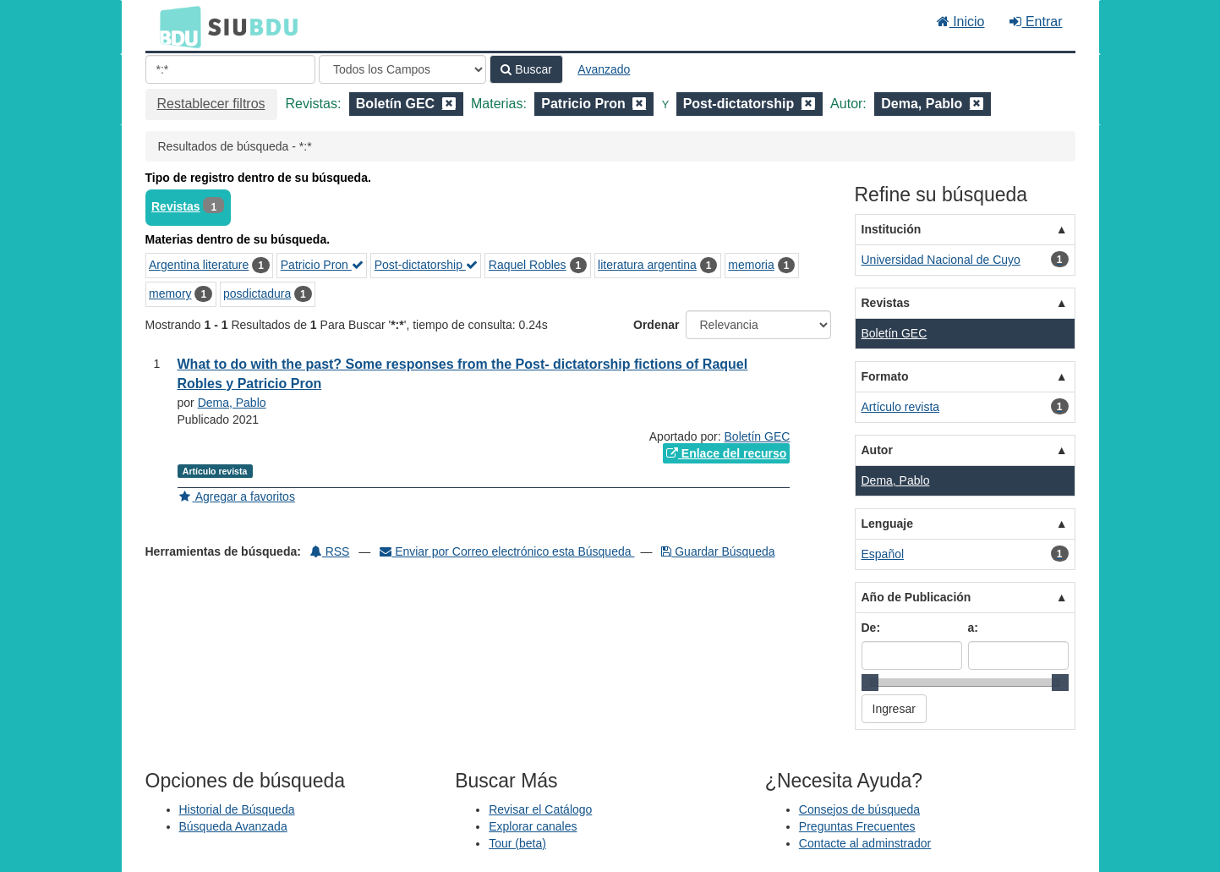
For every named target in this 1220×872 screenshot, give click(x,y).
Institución (892, 229)
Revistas (175, 206)
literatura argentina (647, 264)
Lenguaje (887, 523)
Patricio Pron (322, 264)
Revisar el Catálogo (540, 809)
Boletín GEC (758, 436)
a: (973, 627)
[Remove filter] (449, 103)
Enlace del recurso (726, 453)
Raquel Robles (527, 264)
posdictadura (257, 293)
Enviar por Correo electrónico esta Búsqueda (507, 551)
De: (871, 627)
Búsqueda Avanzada (233, 826)
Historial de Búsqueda (237, 809)
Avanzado (603, 69)
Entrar (1035, 21)
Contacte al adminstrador (865, 843)
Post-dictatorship (426, 264)
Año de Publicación (916, 597)
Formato (885, 376)
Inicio (961, 21)
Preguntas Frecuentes (857, 826)
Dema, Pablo (232, 402)
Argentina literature (199, 264)
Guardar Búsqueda (717, 551)
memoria (751, 264)
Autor (877, 450)
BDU (176, 26)
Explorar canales (533, 826)
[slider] (870, 682)
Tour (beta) (517, 843)
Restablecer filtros (211, 103)
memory (170, 293)
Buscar (526, 69)
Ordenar (656, 325)
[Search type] (402, 69)
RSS (330, 551)
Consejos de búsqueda (859, 809)
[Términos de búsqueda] (230, 69)
